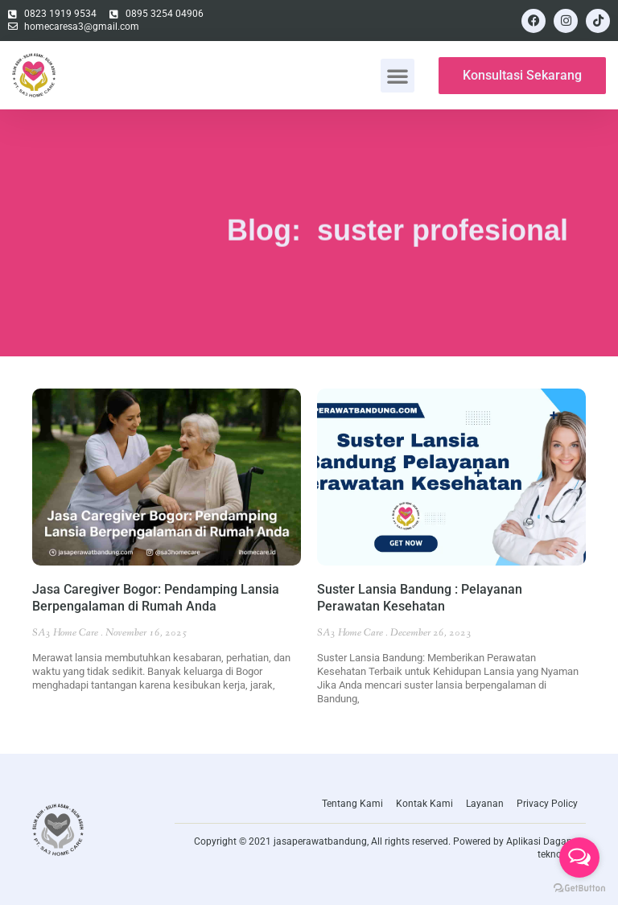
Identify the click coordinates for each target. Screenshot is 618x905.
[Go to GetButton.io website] (579, 888)
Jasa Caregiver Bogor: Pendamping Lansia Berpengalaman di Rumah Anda (155, 598)
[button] (397, 76)
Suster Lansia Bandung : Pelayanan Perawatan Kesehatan (419, 598)
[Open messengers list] (579, 857)
